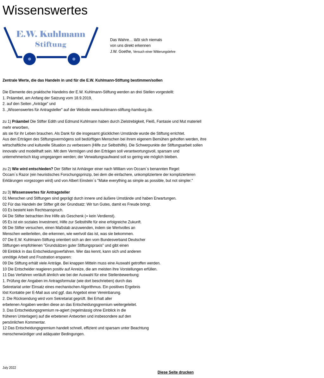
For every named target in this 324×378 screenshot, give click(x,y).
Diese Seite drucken (176, 372)
